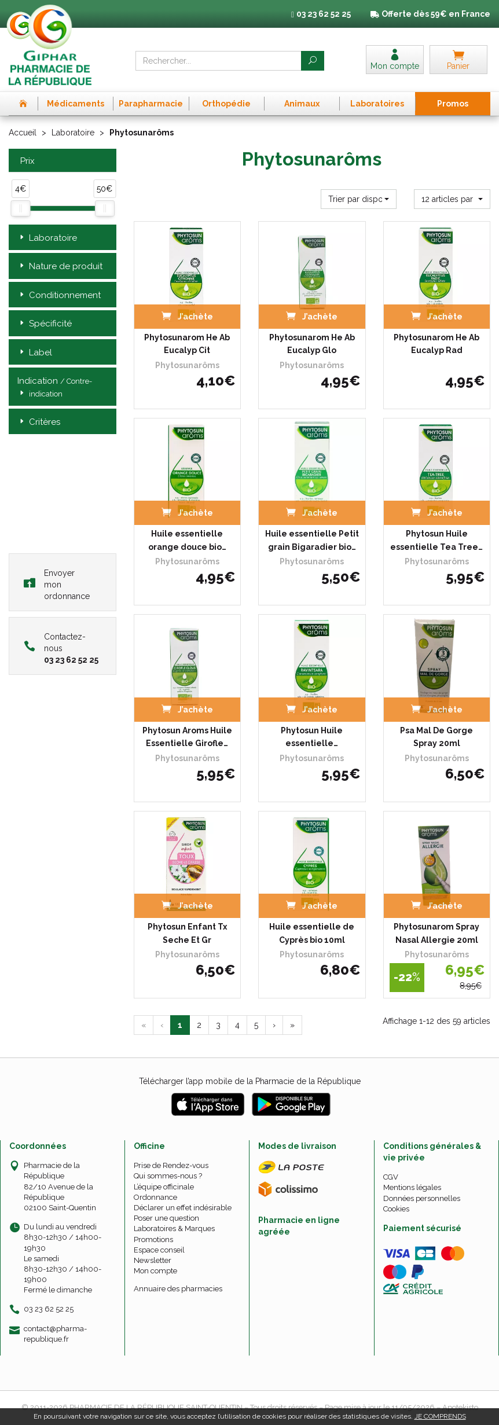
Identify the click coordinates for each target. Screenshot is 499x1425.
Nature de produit (59, 266)
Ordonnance (155, 1197)
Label (34, 353)
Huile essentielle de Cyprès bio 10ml (311, 933)
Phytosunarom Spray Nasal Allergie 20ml (436, 933)
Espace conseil (159, 1250)
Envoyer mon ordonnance (57, 584)
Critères (38, 422)
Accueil (22, 132)
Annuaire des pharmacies (178, 1288)
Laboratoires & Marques (174, 1228)
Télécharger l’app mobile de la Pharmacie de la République (250, 1081)
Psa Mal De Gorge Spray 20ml (436, 737)
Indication (54, 388)
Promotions (153, 1239)
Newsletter (152, 1260)
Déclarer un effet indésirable (183, 1207)
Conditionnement (59, 295)
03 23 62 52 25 (49, 1309)
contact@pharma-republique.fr (55, 1333)
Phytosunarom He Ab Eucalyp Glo (312, 344)
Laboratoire (73, 132)
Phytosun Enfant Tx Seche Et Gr (187, 933)
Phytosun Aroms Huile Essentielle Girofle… (187, 737)
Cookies (396, 1208)
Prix (26, 161)
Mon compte (155, 1270)
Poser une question (166, 1218)
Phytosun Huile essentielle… (312, 737)
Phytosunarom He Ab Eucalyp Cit (187, 344)
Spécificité (44, 324)
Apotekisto (460, 1407)
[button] (359, 199)
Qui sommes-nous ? (168, 1175)
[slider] (20, 208)
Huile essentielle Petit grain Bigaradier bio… (312, 540)
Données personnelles (421, 1198)
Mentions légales (412, 1187)
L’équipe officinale (164, 1186)
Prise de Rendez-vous (171, 1165)
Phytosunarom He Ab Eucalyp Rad (436, 344)
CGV (390, 1177)
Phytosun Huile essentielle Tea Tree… (436, 540)
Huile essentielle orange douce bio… (187, 540)
